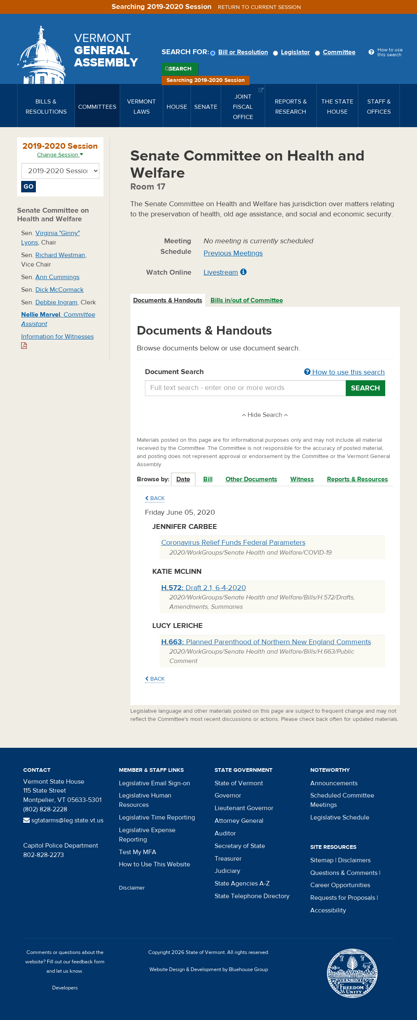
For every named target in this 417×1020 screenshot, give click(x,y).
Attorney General (239, 821)
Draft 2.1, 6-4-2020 (203, 588)
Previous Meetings (233, 253)
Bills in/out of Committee (247, 300)
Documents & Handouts (167, 300)
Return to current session (259, 7)
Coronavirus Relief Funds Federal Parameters (233, 542)
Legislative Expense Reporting (147, 835)
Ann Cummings (57, 277)
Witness (302, 479)
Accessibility (328, 910)
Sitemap (322, 860)
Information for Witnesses (57, 341)
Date (183, 479)
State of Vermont (239, 783)
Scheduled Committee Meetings (342, 800)
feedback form (88, 961)
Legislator (292, 52)
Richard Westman (60, 255)
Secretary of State (240, 846)
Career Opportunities (340, 885)
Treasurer (228, 859)
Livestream (221, 272)
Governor (228, 795)
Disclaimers (354, 860)
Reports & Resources (357, 479)
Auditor (225, 833)
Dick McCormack (59, 290)
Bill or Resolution (240, 52)
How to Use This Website (154, 864)
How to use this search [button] (344, 372)
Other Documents (251, 479)
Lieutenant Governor (244, 808)
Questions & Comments (343, 873)
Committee (336, 52)
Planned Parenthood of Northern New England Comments (266, 642)
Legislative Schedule (339, 817)
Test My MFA (137, 852)
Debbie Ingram (56, 302)
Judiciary (227, 871)
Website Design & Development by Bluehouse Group (208, 969)
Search (180, 69)
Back (155, 498)
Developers (65, 988)
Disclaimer (132, 888)
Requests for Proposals (342, 898)
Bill (208, 479)
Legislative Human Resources (145, 800)
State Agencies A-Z (242, 883)
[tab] (168, 300)
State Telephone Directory (252, 896)
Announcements (334, 783)
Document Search (265, 372)
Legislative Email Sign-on (154, 783)
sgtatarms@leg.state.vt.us (63, 820)
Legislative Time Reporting (157, 817)
